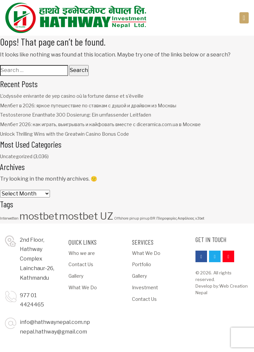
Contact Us (80, 264)
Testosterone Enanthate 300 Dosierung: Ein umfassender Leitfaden (75, 115)
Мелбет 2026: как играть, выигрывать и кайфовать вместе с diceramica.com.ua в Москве (100, 124)
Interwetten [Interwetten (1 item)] (9, 218)
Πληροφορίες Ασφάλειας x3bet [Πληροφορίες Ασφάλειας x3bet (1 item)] (180, 218)
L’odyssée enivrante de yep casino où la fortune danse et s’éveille (72, 96)
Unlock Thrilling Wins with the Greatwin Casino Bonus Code (64, 134)
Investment (145, 287)
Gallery (75, 276)
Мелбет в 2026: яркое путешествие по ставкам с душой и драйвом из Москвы (88, 105)
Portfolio (141, 264)
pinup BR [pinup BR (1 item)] (147, 218)
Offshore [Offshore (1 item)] (121, 218)
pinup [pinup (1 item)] (134, 218)
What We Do (82, 287)
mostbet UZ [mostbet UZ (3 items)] (86, 216)
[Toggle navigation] (244, 18)
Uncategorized (16, 156)
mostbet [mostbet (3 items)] (39, 216)
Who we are (81, 253)
